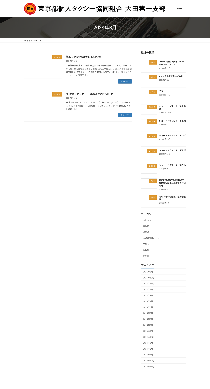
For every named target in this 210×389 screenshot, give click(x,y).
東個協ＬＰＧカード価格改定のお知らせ (89, 93)
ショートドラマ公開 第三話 (172, 150)
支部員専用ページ (151, 238)
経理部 (146, 250)
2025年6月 (148, 307)
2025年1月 (148, 331)
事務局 (146, 226)
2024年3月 (148, 343)
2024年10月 (148, 337)
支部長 (146, 244)
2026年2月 (148, 272)
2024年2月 (148, 349)
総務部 (146, 256)
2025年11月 (148, 283)
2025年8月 (148, 295)
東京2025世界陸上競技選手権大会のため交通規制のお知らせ (172, 183)
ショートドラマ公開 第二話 (172, 165)
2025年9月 (148, 289)
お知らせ (147, 220)
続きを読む (125, 81)
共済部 (146, 232)
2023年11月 (148, 366)
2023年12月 (148, 360)
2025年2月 (148, 325)
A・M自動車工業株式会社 (171, 76)
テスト (162, 91)
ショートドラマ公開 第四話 (172, 135)
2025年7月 (148, 301)
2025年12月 (148, 277)
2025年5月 (148, 313)
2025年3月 (148, 319)
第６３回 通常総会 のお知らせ (83, 56)
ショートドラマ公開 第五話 (172, 121)
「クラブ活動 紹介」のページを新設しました (171, 63)
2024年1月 (148, 355)
